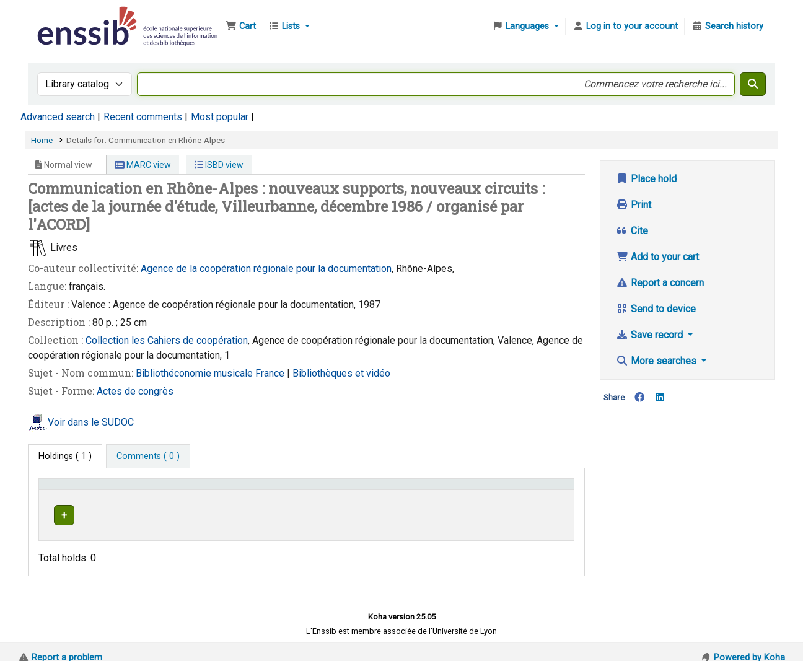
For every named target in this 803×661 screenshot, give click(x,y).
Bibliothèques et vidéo (341, 373)
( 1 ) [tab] (65, 456)
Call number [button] (403, 489)
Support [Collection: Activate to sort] (203, 489)
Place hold (646, 179)
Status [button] (527, 489)
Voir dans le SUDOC (91, 422)
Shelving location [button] (294, 489)
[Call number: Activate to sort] (441, 490)
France (271, 373)
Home (42, 140)
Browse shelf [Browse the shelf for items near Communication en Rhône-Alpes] (444, 513)
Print (633, 205)
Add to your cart (657, 257)
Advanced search (57, 117)
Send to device (656, 309)
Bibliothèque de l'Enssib (66, 17)
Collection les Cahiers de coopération (167, 340)
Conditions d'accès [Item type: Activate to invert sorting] (82, 489)
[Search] (753, 84)
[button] (241, 26)
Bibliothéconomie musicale (195, 373)
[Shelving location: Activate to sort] (314, 490)
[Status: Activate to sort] (541, 490)
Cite (632, 231)
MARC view (143, 165)
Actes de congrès (135, 391)
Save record (650, 335)
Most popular (219, 117)
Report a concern (660, 283)
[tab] (148, 456)
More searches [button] (657, 361)
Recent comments (142, 117)
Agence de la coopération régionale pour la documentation (266, 268)
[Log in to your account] (625, 26)
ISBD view (219, 165)
